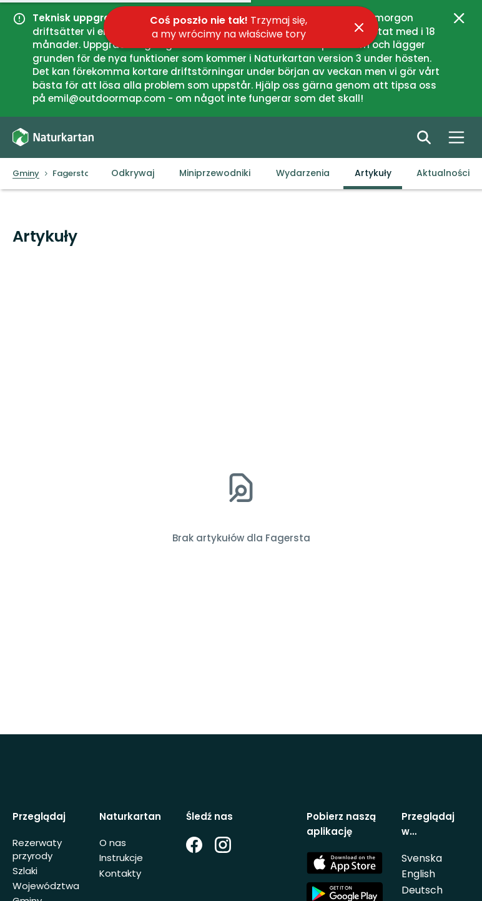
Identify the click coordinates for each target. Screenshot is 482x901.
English (418, 874)
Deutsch (422, 890)
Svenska (421, 858)
